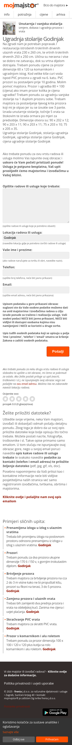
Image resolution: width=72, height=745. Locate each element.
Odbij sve (18, 739)
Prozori (37, 559)
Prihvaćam (52, 739)
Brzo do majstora (55, 5)
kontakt (41, 695)
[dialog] (36, 731)
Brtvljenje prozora (37, 582)
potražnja (24, 14)
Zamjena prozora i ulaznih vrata (37, 605)
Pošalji (58, 351)
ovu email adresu (26, 384)
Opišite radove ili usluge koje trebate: (36, 203)
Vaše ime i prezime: (36, 253)
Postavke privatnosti (17, 706)
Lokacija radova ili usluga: (36, 235)
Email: (36, 287)
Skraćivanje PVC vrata (37, 623)
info (7, 14)
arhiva (60, 14)
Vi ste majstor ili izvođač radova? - (35, 673)
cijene (44, 14)
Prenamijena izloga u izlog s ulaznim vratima (37, 536)
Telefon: (36, 270)
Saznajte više (11, 732)
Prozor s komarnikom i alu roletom (37, 642)
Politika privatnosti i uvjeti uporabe (29, 683)
